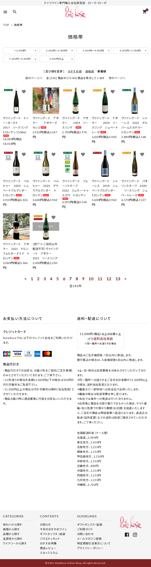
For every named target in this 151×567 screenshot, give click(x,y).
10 (90, 279)
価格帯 (18, 24)
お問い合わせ (85, 534)
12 (108, 279)
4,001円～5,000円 (130, 50)
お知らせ (45, 524)
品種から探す (11, 534)
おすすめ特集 (48, 543)
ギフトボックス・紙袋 (52, 534)
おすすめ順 (75, 71)
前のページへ (33, 78)
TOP (6, 24)
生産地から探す (13, 538)
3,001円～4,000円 (93, 50)
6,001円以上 (57, 58)
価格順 (89, 71)
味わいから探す (12, 524)
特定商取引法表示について (94, 543)
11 (100, 279)
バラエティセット (50, 538)
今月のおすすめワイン (53, 529)
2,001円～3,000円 (56, 50)
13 (117, 279)
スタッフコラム (49, 552)
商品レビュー (48, 548)
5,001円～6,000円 (19, 58)
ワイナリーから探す (15, 543)
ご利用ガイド (85, 529)
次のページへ (117, 78)
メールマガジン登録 (89, 538)
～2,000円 (20, 50)
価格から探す (11, 529)
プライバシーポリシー (90, 548)
